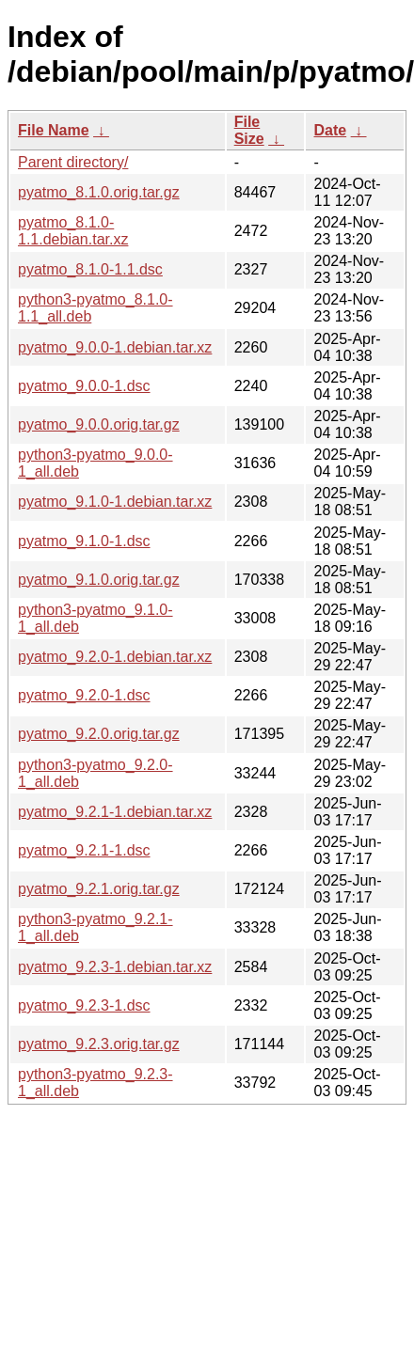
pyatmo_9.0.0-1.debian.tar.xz (115, 347)
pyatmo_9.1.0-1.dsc (84, 541)
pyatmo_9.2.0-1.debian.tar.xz (115, 657)
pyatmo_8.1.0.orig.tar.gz (99, 192)
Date (329, 130)
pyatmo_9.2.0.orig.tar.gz (99, 734)
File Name (53, 130)
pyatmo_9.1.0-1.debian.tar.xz (115, 502)
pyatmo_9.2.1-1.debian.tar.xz (115, 812)
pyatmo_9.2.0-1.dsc (84, 695)
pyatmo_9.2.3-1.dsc (84, 1005)
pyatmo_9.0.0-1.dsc (84, 386)
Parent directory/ (73, 162)
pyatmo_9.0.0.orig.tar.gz (99, 424)
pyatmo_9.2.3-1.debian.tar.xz (115, 967)
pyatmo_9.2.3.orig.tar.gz (99, 1044)
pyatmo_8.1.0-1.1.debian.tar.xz (73, 230)
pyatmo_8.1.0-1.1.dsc (90, 269)
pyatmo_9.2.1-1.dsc (84, 850)
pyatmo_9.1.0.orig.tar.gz (99, 580)
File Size (249, 130)
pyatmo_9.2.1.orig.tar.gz (99, 889)
